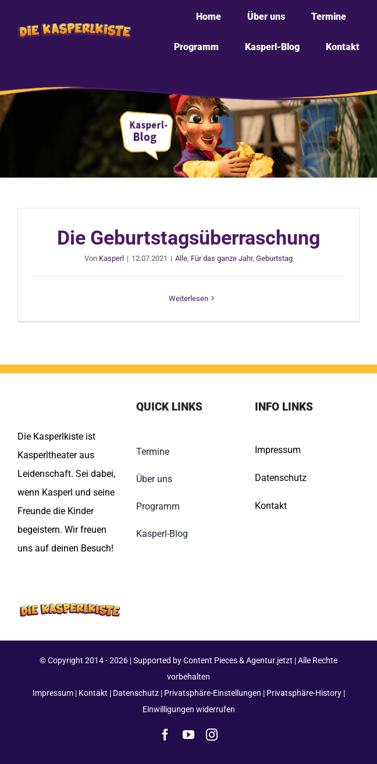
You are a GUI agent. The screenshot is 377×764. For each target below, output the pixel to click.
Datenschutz (281, 477)
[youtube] (188, 735)
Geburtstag (274, 258)
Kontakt (271, 505)
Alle (181, 258)
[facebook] (165, 735)
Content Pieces (210, 660)
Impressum (278, 449)
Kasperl (111, 258)
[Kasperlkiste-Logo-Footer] (69, 595)
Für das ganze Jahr (221, 258)
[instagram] (212, 735)
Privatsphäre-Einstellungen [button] (212, 693)
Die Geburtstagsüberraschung (188, 237)
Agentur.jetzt (269, 660)
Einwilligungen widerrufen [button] (189, 709)
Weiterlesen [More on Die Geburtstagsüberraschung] (188, 298)
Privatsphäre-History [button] (304, 693)
